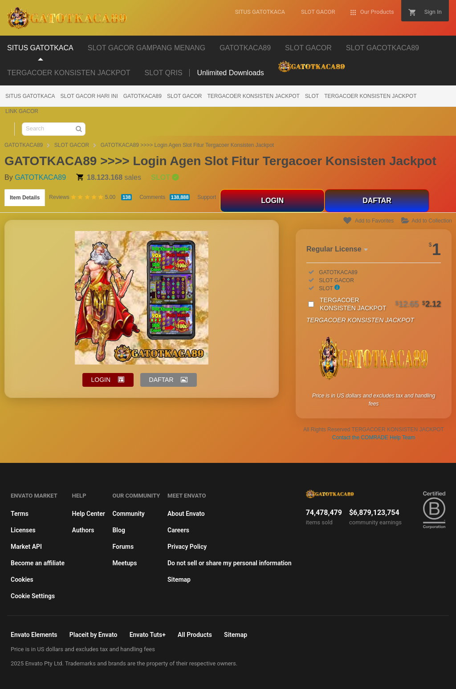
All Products (195, 634)
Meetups (124, 563)
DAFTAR (376, 200)
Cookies (22, 579)
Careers (178, 530)
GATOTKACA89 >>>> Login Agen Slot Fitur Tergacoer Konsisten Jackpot (187, 145)
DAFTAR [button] (161, 379)
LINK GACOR (21, 111)
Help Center (88, 513)
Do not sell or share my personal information (229, 563)
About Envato (186, 513)
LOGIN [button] (101, 379)
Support (206, 197)
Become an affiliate (38, 563)
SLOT (312, 96)
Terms (19, 513)
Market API (26, 546)
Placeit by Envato (93, 634)
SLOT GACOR (184, 96)
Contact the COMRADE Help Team (373, 437)
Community (128, 513)
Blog (118, 530)
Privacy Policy (187, 546)
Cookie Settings (33, 596)
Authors (83, 530)
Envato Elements (34, 634)
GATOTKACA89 (142, 96)
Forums (123, 546)
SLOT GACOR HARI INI (89, 96)
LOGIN (272, 200)
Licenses (23, 530)
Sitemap (179, 579)
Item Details (25, 198)
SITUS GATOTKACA (30, 96)
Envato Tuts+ (148, 634)
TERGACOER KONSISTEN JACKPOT (253, 96)
